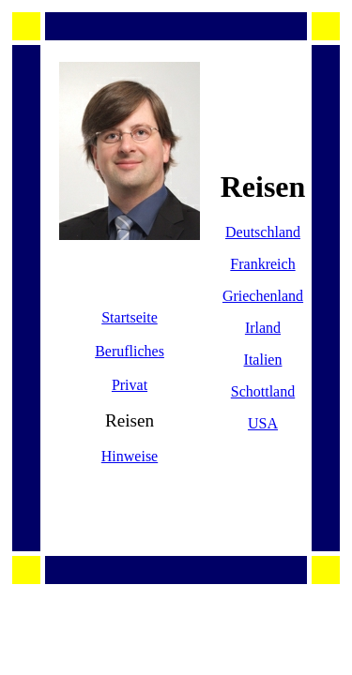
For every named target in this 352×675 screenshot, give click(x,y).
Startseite (129, 317)
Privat (129, 385)
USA (263, 423)
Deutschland (262, 232)
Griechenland (262, 296)
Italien (263, 360)
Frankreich (262, 264)
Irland (263, 328)
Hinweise (129, 456)
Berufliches (129, 351)
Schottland (263, 391)
